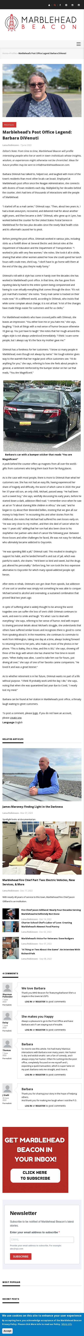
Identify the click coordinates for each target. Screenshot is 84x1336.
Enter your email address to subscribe (34, 1232)
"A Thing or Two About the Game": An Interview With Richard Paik (50, 951)
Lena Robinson (10, 145)
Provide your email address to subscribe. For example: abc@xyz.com (36, 1247)
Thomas (6, 1050)
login (35, 713)
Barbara (27, 1044)
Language (8, 722)
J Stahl (5, 1095)
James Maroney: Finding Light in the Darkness (32, 806)
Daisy (5, 1022)
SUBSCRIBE (20, 1256)
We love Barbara (33, 988)
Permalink (7, 1005)
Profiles (13, 53)
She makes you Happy (38, 1016)
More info (66, 1324)
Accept (7, 1331)
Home (5, 53)
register (40, 1001)
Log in (28, 1001)
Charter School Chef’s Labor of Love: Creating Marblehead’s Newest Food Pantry (46, 924)
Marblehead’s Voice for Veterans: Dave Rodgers (47, 938)
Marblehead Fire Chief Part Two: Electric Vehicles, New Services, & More (38, 882)
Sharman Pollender (7, 995)
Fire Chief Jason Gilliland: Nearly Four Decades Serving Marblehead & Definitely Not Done (51, 911)
